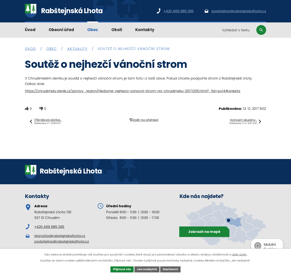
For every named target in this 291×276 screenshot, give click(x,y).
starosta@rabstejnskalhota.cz (59, 235)
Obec (92, 29)
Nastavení (170, 269)
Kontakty (144, 29)
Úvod (30, 29)
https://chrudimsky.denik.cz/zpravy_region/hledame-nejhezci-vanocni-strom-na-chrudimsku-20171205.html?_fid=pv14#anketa (132, 91)
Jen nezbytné (147, 269)
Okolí (116, 29)
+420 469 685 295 (45, 226)
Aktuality (77, 48)
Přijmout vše (122, 269)
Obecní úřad (61, 29)
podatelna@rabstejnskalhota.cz (61, 241)
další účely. (239, 254)
